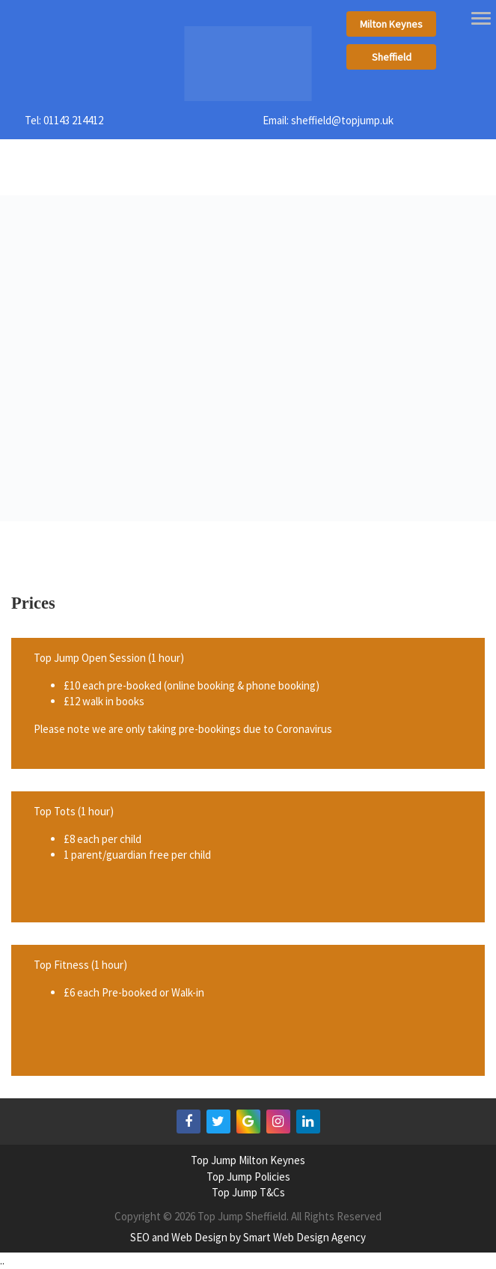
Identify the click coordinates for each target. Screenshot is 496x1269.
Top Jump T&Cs (248, 1192)
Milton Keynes (391, 24)
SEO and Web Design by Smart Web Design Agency (248, 1237)
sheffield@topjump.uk (342, 120)
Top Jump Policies (248, 1176)
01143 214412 (73, 120)
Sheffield (391, 57)
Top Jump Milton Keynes (248, 1160)
